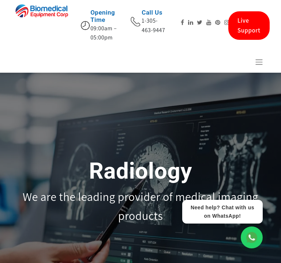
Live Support (249, 25)
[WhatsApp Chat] (252, 237)
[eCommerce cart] (241, 61)
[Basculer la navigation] (259, 62)
